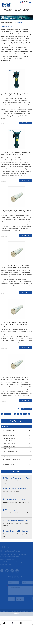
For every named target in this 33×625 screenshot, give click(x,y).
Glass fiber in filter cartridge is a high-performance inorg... (16, 482)
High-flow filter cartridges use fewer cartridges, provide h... (15, 492)
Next (29, 414)
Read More (4, 124)
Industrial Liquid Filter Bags (9, 446)
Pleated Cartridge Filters (8, 433)
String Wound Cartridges (8, 440)
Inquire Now (25, 123)
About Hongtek (13, 9)
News (19, 10)
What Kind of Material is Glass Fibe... (17, 478)
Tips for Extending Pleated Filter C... (17, 499)
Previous (2, 414)
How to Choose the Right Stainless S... (17, 531)
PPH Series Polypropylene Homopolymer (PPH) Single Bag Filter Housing (16, 153)
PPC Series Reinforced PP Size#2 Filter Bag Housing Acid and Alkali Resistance (15, 94)
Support (15, 10)
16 (23, 414)
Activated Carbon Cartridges (9, 443)
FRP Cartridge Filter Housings (9, 448)
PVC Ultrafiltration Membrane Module (11, 456)
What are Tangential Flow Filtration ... (17, 510)
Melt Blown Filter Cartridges (9, 438)
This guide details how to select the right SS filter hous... (15, 535)
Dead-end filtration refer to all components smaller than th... (16, 514)
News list (16, 471)
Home (6, 9)
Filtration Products (23, 9)
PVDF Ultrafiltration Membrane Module (11, 459)
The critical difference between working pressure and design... (15, 524)
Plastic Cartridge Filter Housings (10, 451)
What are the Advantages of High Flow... (17, 489)
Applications (8, 10)
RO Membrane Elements (8, 464)
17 (26, 414)
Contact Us (25, 10)
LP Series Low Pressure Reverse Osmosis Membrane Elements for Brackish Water (16, 211)
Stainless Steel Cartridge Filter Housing (11, 454)
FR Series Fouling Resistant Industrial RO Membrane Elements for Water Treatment (16, 378)
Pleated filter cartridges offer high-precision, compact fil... (16, 503)
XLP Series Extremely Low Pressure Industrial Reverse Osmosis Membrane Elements (14, 324)
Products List (16, 421)
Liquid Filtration (21, 22)
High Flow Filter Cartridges (9, 430)
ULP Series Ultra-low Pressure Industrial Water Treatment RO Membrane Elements (15, 266)
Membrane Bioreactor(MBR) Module (11, 462)
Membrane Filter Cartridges (9, 435)
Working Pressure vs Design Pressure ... (17, 520)
